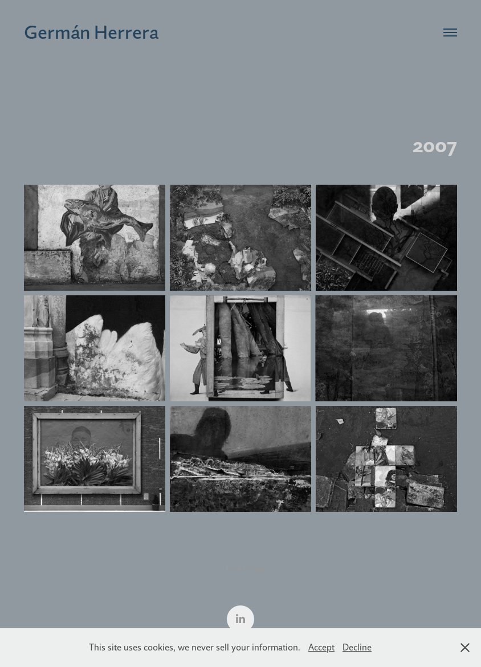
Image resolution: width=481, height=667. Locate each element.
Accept (321, 647)
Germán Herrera (91, 32)
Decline (357, 647)
